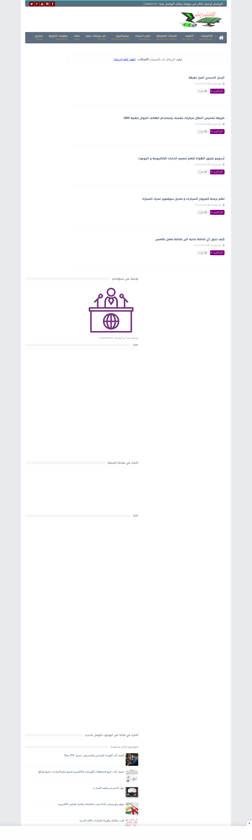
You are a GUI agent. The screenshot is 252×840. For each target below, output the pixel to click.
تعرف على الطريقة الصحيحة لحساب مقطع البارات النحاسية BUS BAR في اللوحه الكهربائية (50, 684)
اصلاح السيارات (142, 37)
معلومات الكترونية (58, 37)
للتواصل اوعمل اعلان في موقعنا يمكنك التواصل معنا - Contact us (183, 3)
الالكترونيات (206, 37)
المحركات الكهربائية (166, 37)
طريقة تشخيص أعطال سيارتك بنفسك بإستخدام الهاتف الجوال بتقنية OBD (128, 117)
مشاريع (39, 37)
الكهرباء (188, 37)
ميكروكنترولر (120, 37)
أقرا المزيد (152, 90)
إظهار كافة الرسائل (137, 58)
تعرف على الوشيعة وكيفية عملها (55, 630)
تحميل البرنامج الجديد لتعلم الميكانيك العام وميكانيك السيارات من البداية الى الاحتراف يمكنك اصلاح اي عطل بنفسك (50, 732)
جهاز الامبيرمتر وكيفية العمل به (56, 565)
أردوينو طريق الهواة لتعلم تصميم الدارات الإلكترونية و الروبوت (131, 157)
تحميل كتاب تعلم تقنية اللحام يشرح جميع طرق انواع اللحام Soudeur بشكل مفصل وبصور (51, 667)
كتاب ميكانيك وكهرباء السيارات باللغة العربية (49, 597)
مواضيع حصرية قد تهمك (75, 700)
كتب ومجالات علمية (96, 37)
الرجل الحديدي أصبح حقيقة (142, 76)
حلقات (77, 37)
